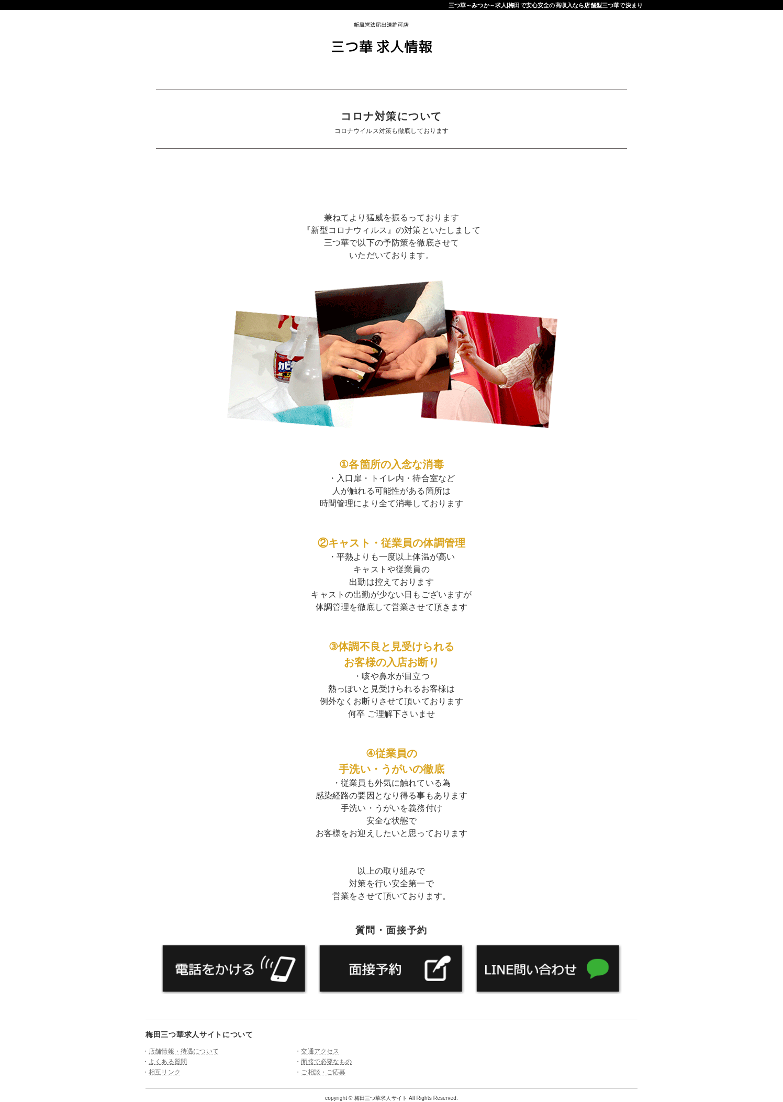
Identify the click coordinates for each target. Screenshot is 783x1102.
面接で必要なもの (326, 1061)
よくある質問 (168, 1061)
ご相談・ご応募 (323, 1072)
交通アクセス (320, 1051)
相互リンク (165, 1072)
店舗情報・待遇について (184, 1051)
